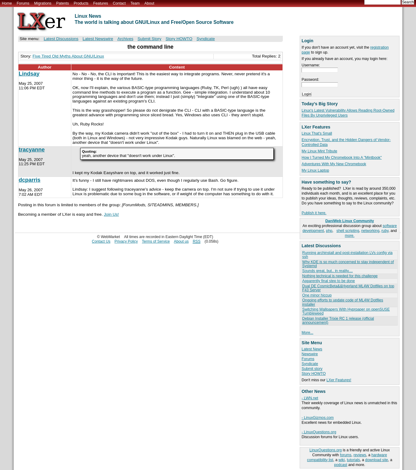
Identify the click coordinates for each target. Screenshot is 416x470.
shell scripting (347, 231)
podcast (340, 465)
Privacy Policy (126, 241)
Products (81, 3)
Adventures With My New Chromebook (334, 164)
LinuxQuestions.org (325, 450)
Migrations (42, 3)
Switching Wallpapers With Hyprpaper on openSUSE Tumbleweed (346, 311)
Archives (125, 38)
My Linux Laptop (315, 170)
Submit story (312, 369)
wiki (342, 460)
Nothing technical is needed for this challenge (339, 276)
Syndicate (310, 364)
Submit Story (149, 38)
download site (376, 460)
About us (181, 241)
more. (349, 235)
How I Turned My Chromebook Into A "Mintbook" (342, 157)
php (329, 231)
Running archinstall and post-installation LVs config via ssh (347, 255)
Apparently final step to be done (328, 281)
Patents (62, 3)
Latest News (312, 349)
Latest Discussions (61, 38)
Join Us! (111, 214)
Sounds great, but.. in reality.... (327, 271)
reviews (360, 455)
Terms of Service (156, 241)
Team (135, 3)
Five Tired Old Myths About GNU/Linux (68, 56)
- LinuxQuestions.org (319, 432)
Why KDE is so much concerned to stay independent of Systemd (348, 264)
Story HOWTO (314, 373)
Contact (119, 3)
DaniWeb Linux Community (349, 221)
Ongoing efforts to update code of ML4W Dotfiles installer (342, 302)
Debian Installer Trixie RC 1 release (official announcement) (338, 320)
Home (7, 3)
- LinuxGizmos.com (318, 418)
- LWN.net (310, 398)
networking (370, 231)
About (149, 3)
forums (345, 455)
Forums (23, 3)
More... (307, 332)
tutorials (353, 460)
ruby (384, 231)
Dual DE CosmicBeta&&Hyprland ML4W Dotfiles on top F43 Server (348, 288)
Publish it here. (314, 213)
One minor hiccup (317, 295)
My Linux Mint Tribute (319, 151)
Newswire (310, 354)
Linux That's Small (317, 133)
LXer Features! (339, 380)
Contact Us (101, 241)
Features (100, 3)
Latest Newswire (98, 38)
